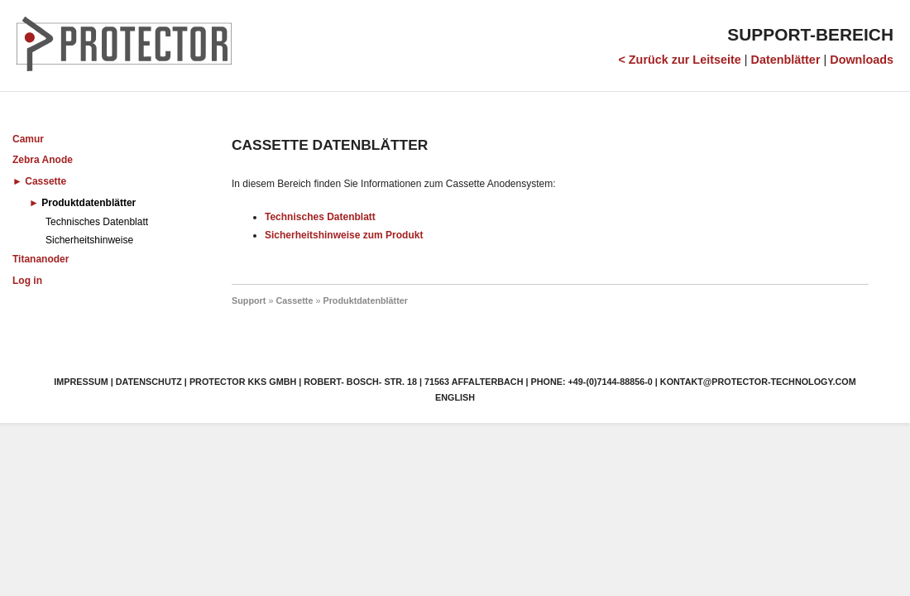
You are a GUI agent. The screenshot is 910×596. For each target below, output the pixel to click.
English (455, 397)
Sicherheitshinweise (89, 240)
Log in (27, 280)
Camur (28, 139)
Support (249, 300)
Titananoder (40, 259)
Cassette (45, 181)
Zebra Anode (42, 160)
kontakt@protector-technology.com (758, 382)
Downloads (861, 59)
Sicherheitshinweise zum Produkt (344, 235)
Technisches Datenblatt (97, 222)
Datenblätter (786, 59)
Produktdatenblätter (88, 203)
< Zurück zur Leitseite (679, 59)
